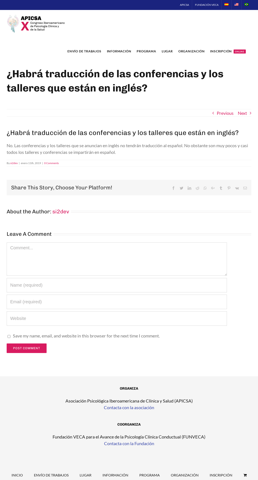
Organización (185, 475)
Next (242, 113)
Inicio (17, 475)
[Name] (117, 285)
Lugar (85, 475)
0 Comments (51, 163)
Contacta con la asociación (129, 407)
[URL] (117, 318)
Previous (225, 113)
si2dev (14, 163)
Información (115, 475)
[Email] (117, 302)
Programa (149, 475)
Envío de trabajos (51, 475)
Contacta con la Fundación (129, 443)
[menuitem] (184, 5)
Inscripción (221, 475)
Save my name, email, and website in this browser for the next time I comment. (86, 335)
